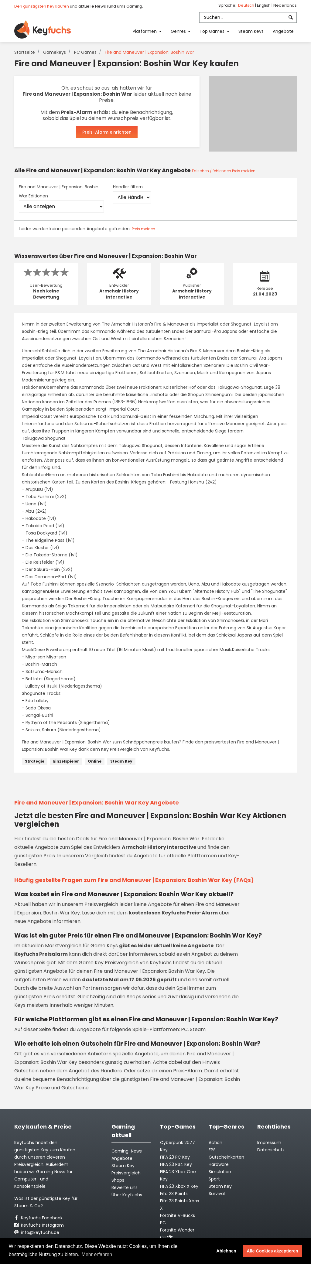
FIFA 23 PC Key (175, 1157)
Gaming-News (126, 1151)
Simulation (220, 1172)
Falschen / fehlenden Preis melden (223, 170)
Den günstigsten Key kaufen (41, 6)
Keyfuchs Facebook (38, 1218)
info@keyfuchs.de (36, 1232)
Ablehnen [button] (226, 1251)
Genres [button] (179, 31)
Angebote (283, 31)
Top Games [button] (213, 31)
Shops (117, 1180)
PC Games (85, 52)
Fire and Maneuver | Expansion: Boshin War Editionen (58, 191)
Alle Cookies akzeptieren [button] (272, 1251)
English (264, 5)
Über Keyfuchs (126, 1195)
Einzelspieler (66, 761)
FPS (212, 1150)
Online (94, 761)
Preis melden (143, 228)
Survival (217, 1194)
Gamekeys (54, 52)
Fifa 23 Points (174, 1194)
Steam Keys (251, 31)
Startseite (24, 52)
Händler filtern (128, 187)
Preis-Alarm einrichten (107, 132)
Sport (214, 1179)
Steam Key (121, 761)
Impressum (269, 1142)
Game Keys (104, 945)
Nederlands (285, 5)
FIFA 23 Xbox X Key (179, 1186)
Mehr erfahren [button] (97, 1254)
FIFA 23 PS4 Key (176, 1164)
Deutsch (246, 5)
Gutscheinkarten (226, 1157)
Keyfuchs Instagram (39, 1225)
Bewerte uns (124, 1187)
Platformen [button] (145, 31)
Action (215, 1142)
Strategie (34, 761)
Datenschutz (271, 1150)
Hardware (219, 1164)
